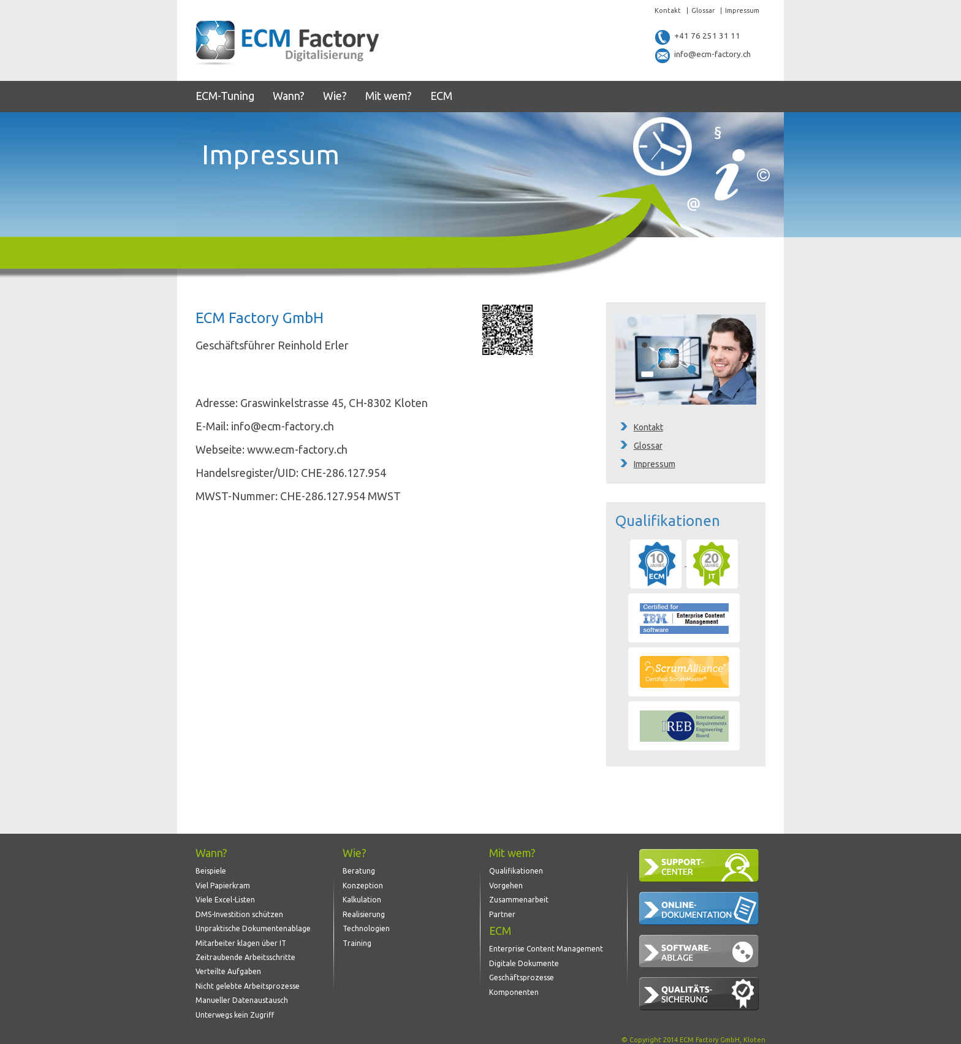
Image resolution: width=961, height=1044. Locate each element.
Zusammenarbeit (519, 897)
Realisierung (364, 911)
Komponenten (514, 986)
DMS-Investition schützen (239, 911)
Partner (502, 911)
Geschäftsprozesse (521, 973)
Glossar (703, 10)
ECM (441, 96)
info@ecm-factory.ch (704, 55)
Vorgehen (506, 882)
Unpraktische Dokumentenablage (253, 924)
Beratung (359, 869)
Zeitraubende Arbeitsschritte (245, 952)
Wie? (335, 96)
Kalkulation (362, 897)
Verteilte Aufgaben (228, 966)
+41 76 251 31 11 (698, 36)
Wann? (289, 96)
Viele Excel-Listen (225, 897)
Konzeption (363, 882)
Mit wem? (388, 96)
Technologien (366, 924)
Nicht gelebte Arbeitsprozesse (248, 980)
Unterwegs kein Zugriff (235, 1008)
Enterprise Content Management (546, 945)
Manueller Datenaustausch (242, 993)
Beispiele (211, 869)
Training (357, 938)
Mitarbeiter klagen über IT (241, 938)
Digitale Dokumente (524, 958)
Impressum (742, 10)
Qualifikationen (516, 869)
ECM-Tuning (225, 96)
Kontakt (668, 10)
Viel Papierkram (223, 882)
